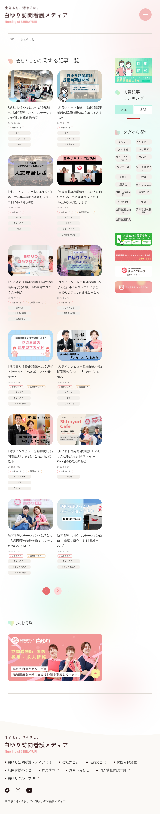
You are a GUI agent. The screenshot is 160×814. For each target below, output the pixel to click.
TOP (11, 39)
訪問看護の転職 (143, 210)
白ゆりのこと (143, 184)
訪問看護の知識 (123, 210)
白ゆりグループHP (23, 778)
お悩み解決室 (127, 762)
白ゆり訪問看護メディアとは (30, 762)
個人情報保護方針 (115, 770)
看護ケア (144, 192)
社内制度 (123, 202)
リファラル (123, 167)
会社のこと (70, 762)
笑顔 (143, 202)
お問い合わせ (79, 770)
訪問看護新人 (123, 219)
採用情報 (50, 770)
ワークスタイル (143, 168)
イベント (123, 141)
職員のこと (97, 762)
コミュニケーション (123, 158)
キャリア (144, 149)
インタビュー (143, 141)
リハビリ (144, 157)
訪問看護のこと (19, 770)
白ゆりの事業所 (123, 193)
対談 (143, 177)
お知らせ (123, 149)
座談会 (123, 184)
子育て (123, 177)
